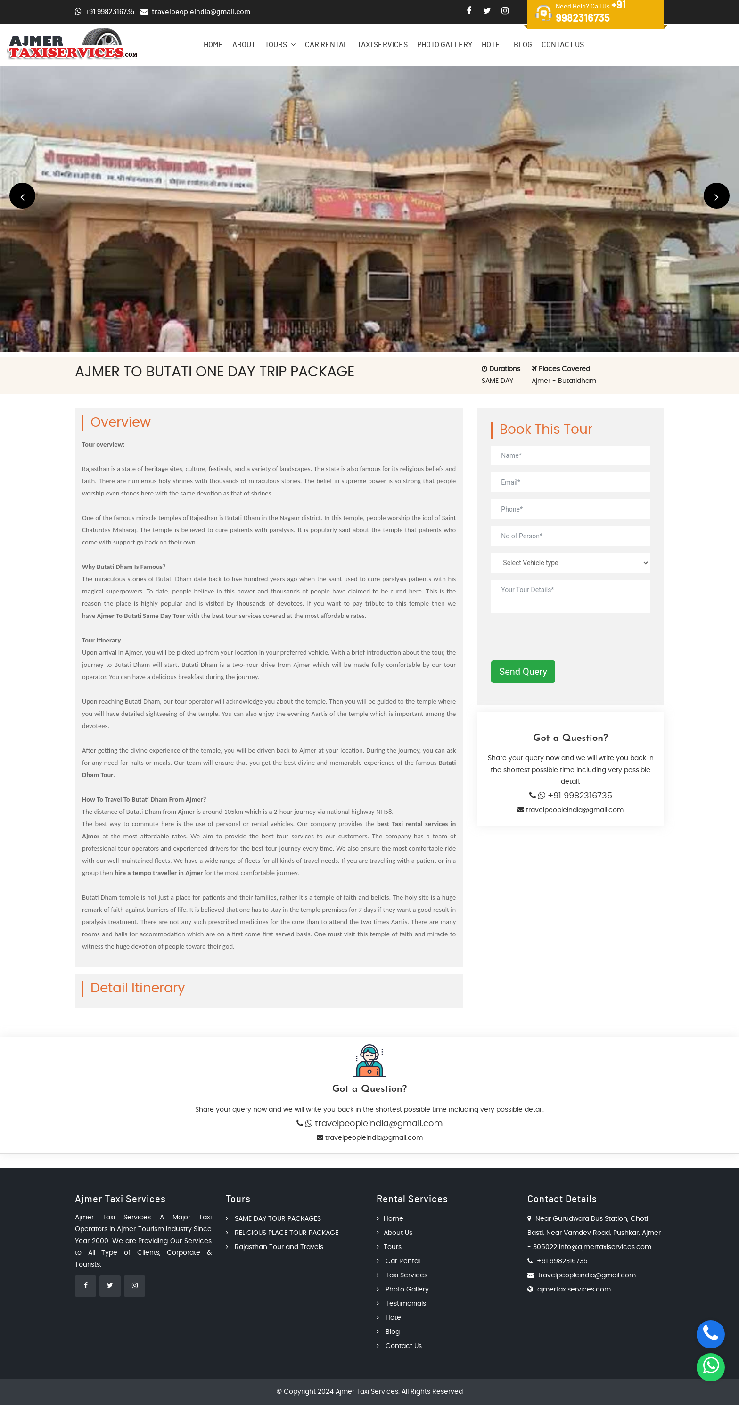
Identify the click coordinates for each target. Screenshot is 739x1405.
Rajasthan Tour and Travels (274, 1247)
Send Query (523, 671)
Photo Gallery (444, 45)
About (243, 45)
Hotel (493, 45)
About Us (394, 1233)
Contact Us (563, 45)
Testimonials (401, 1304)
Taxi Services (382, 45)
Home (213, 45)
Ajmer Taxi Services (367, 1392)
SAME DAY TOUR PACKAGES (273, 1219)
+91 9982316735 (578, 796)
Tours (280, 45)
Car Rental (326, 45)
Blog (523, 45)
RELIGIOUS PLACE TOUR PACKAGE (282, 1233)
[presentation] (562, 638)
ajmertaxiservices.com (574, 1290)
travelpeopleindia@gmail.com (574, 810)
